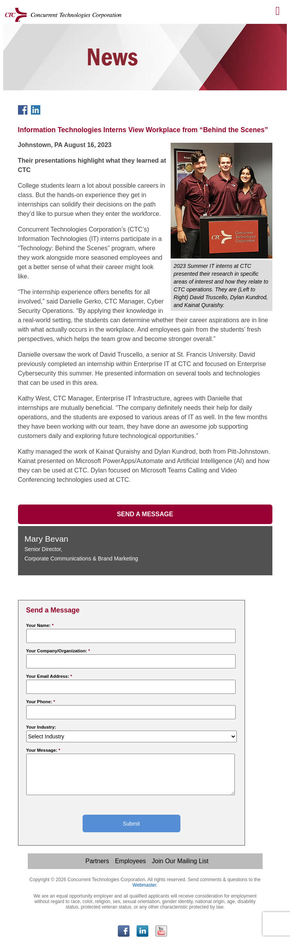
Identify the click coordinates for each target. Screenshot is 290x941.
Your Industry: (41, 727)
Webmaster (144, 885)
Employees (130, 861)
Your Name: (40, 625)
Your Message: (43, 750)
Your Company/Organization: (58, 650)
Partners (97, 861)
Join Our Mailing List (180, 861)
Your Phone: (40, 701)
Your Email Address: (49, 676)
